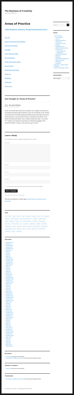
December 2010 (9, 259)
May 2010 (8, 270)
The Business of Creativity (18, 11)
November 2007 (9, 314)
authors (19, 216)
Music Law (8, 74)
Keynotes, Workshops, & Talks (61, 67)
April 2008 (8, 308)
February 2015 (9, 247)
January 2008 (9, 311)
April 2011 (8, 256)
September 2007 (9, 317)
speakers (19, 228)
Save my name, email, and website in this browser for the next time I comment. (25, 186)
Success (28, 228)
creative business (14, 218)
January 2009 (9, 294)
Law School (8, 356)
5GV (6, 216)
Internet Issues (9, 66)
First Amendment (10, 58)
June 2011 (8, 253)
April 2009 (8, 289)
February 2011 (9, 257)
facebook (12, 221)
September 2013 (9, 248)
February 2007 (9, 327)
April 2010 (8, 271)
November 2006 (9, 332)
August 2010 (9, 265)
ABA (10, 216)
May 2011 (8, 254)
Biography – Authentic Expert (61, 64)
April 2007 (8, 324)
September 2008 (9, 300)
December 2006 (9, 331)
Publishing (8, 78)
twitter (13, 231)
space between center (10, 228)
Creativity (35, 218)
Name (7, 164)
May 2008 (8, 306)
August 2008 (9, 302)
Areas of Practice (58, 35)
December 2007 (9, 312)
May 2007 (8, 323)
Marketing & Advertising (12, 70)
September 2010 (9, 263)
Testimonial (34, 228)
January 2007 (9, 329)
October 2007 (9, 315)
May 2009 (8, 288)
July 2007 (8, 320)
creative (7, 218)
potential (19, 226)
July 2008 (8, 303)
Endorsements (42, 218)
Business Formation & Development (15, 41)
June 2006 (8, 340)
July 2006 (8, 338)
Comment (7, 142)
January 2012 (9, 250)
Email (7, 172)
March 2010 (8, 273)
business (34, 216)
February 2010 (9, 274)
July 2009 (8, 285)
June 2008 (8, 305)
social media (44, 226)
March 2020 (8, 244)
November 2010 (9, 260)
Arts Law (7, 37)
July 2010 (8, 267)
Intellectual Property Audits (13, 62)
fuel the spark (42, 221)
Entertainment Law (60, 46)
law (21, 223)
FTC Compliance (27, 221)
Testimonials (42, 228)
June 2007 (8, 321)
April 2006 (8, 343)
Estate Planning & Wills (11, 54)
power (24, 226)
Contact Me (56, 66)
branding (28, 216)
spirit (24, 228)
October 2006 (9, 334)
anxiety (14, 216)
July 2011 (8, 251)
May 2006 (8, 341)
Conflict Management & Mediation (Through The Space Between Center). (26, 29)
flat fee (17, 221)
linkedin (38, 223)
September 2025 (9, 242)
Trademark (8, 82)
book (23, 216)
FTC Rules (35, 221)
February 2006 (9, 346)
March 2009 (9, 291)
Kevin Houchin (15, 223)
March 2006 (9, 344)
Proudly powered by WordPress (25, 388)
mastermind (8, 226)
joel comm (7, 223)
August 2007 (9, 318)
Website (7, 179)
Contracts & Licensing (11, 45)
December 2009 (9, 277)
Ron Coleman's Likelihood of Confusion (15, 358)
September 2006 (10, 335)
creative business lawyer (25, 218)
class (38, 216)
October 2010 (9, 262)
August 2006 (9, 337)
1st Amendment (59, 37)
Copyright (7, 49)
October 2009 (9, 280)
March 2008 (8, 309)
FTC (21, 221)
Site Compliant (36, 226)
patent (14, 226)
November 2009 (9, 279)
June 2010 (8, 268)
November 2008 (9, 297)
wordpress (18, 231)
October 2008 (9, 299)
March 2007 (8, 326)
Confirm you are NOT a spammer (14, 195)
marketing (44, 223)
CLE (42, 216)
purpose (29, 226)
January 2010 (9, 276)
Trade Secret (8, 86)
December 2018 (9, 245)
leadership (32, 223)
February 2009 (9, 292)
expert (6, 221)
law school (25, 223)
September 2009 (10, 282)
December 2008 (9, 295)
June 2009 (8, 286)
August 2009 (9, 283)
